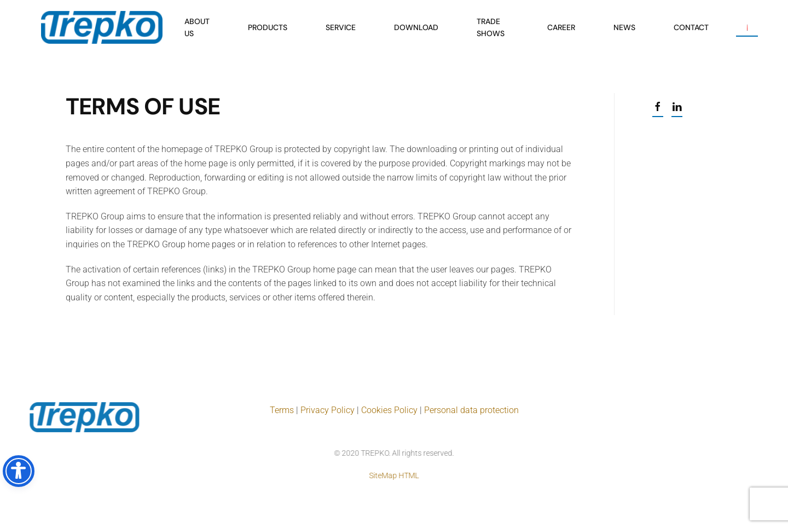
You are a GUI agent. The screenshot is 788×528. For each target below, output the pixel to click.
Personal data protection (471, 410)
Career (561, 27)
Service (341, 27)
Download (416, 27)
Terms (283, 410)
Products (267, 27)
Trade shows (491, 27)
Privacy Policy (327, 410)
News (624, 27)
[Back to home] (101, 27)
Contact (691, 27)
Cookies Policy (389, 410)
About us (197, 27)
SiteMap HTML (393, 475)
